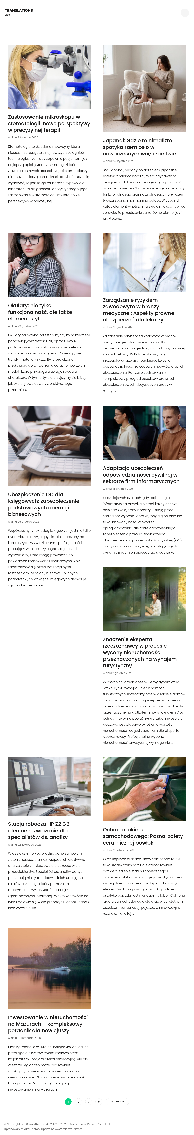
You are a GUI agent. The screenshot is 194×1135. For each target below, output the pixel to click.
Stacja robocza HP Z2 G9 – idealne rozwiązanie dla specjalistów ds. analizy (41, 831)
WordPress (75, 1129)
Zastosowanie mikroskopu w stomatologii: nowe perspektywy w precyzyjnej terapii (49, 124)
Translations (19, 10)
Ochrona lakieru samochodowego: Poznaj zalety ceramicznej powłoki (143, 836)
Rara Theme (31, 1129)
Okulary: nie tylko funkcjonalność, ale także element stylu (40, 312)
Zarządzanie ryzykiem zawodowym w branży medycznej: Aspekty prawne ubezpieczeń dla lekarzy (138, 310)
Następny (117, 1102)
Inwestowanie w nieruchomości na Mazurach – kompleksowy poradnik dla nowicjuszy (48, 1024)
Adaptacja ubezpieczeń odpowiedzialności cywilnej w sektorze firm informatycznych (141, 475)
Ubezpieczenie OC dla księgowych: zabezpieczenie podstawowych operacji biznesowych (43, 504)
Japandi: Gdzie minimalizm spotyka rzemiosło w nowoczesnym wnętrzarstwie (139, 147)
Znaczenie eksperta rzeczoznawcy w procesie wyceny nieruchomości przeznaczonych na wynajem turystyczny (140, 652)
